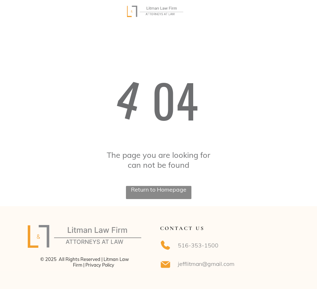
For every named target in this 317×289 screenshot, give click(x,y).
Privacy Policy (99, 265)
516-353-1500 (198, 245)
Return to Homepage (158, 189)
